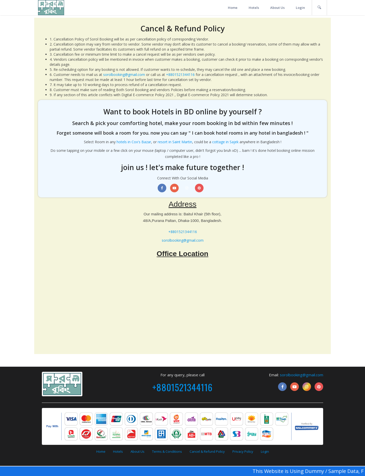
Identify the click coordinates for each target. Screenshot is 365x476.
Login (300, 7)
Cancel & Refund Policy (207, 451)
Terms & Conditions (167, 451)
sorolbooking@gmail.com (124, 74)
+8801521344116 (180, 74)
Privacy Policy (242, 451)
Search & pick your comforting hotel (117, 123)
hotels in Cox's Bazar (134, 141)
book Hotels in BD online (175, 111)
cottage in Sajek (225, 141)
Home (233, 7)
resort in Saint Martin (175, 141)
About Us (277, 7)
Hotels (254, 7)
